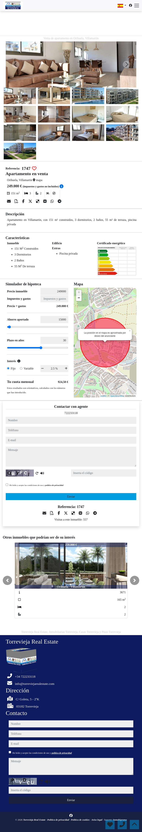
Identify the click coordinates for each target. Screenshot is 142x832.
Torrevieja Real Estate (34, 819)
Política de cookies (80, 819)
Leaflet (103, 396)
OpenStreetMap (117, 396)
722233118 (70, 413)
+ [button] (79, 292)
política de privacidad (54, 485)
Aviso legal (97, 819)
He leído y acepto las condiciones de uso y (36, 485)
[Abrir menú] (136, 5)
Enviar (71, 496)
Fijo (13, 368)
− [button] (79, 298)
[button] (7, 580)
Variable (28, 368)
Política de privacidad (58, 819)
